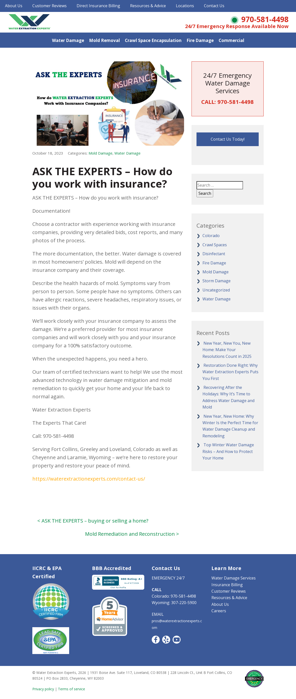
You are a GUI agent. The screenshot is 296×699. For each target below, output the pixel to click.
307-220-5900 (184, 602)
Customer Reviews (49, 5)
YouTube (177, 640)
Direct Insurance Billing (98, 5)
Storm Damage (216, 281)
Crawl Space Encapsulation (153, 40)
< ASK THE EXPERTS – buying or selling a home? (92, 520)
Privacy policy (43, 689)
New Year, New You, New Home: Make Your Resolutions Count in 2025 (226, 349)
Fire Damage (200, 40)
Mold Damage (100, 153)
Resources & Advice (148, 5)
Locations (185, 5)
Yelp (166, 640)
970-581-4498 (265, 19)
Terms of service (71, 689)
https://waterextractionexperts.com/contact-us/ (88, 478)
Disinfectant (213, 253)
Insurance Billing (227, 584)
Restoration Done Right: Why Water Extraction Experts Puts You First (230, 372)
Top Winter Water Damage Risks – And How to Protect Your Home (228, 451)
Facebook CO (156, 640)
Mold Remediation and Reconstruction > (132, 534)
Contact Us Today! (228, 139)
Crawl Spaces (214, 244)
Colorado (211, 235)
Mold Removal (104, 40)
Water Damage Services (233, 578)
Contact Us (214, 5)
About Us (13, 5)
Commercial (231, 40)
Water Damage (68, 40)
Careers (218, 611)
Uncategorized (216, 290)
